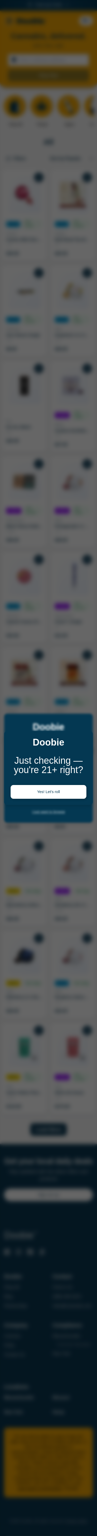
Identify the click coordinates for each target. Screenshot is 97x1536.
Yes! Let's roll (48, 791)
